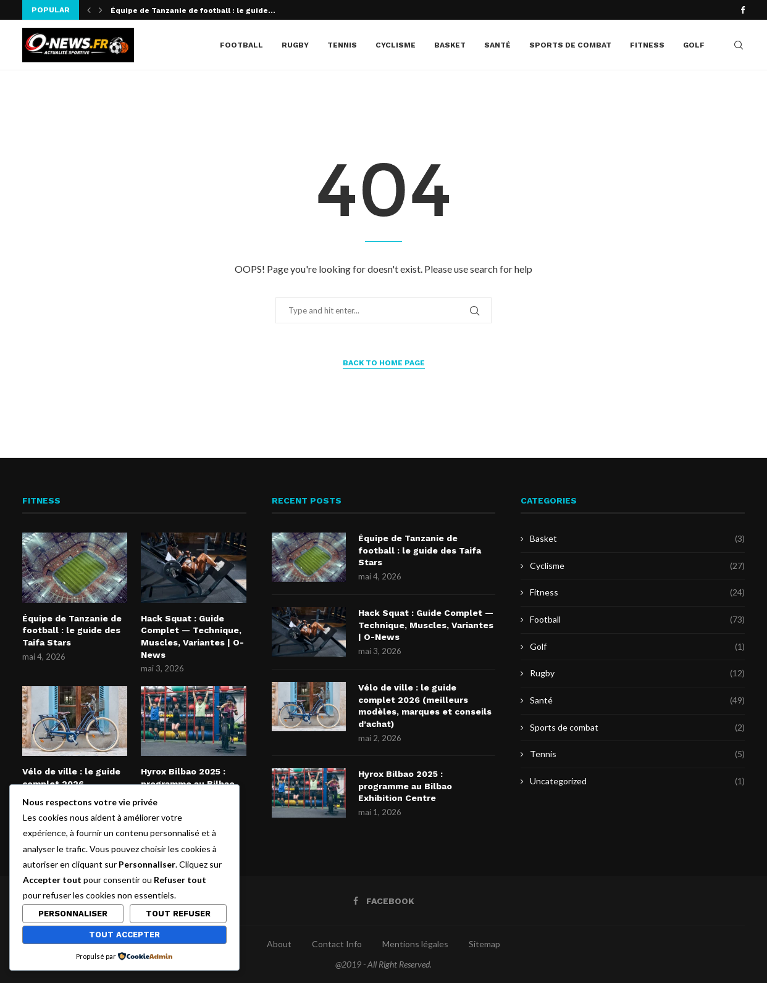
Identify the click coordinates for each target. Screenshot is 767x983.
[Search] (738, 45)
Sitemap (484, 944)
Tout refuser (178, 913)
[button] (89, 10)
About (279, 944)
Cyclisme (395, 45)
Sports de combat (570, 45)
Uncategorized (637, 781)
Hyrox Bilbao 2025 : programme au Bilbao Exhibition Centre (405, 786)
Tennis (342, 45)
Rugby (295, 45)
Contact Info (337, 944)
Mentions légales (415, 944)
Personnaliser (72, 913)
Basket (450, 45)
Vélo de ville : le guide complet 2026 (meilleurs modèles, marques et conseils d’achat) (425, 705)
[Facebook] (742, 10)
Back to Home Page (384, 363)
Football (241, 45)
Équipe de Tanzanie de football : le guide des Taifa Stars (72, 630)
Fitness (647, 45)
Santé (497, 45)
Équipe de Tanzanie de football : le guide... (193, 10)
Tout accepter (124, 934)
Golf (694, 45)
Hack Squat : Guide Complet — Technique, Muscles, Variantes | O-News (192, 636)
